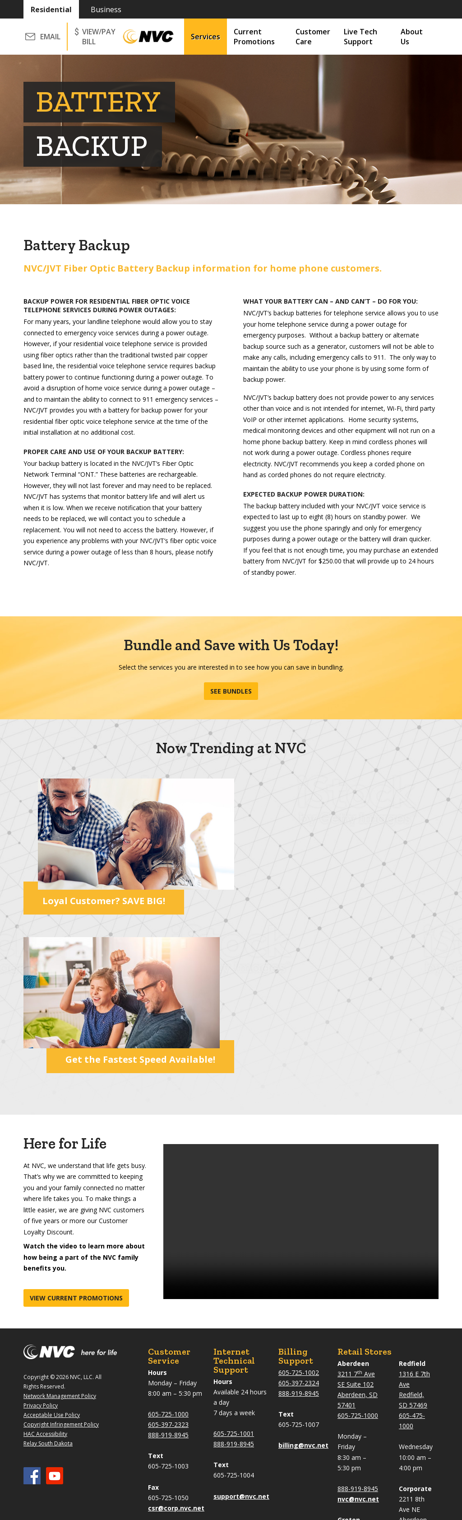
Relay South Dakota (48, 1281)
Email (50, 37)
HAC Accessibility (45, 1272)
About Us (412, 37)
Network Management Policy (59, 1234)
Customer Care (313, 37)
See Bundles (231, 691)
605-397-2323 (168, 1262)
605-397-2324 (298, 1221)
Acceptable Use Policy (51, 1253)
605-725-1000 (168, 1252)
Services (205, 37)
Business (106, 9)
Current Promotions (254, 37)
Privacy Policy (40, 1244)
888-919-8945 (168, 1273)
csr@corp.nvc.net (176, 1346)
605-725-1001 (233, 1271)
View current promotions (76, 1136)
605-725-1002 (298, 1210)
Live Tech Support (360, 37)
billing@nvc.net (303, 1283)
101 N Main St (358, 1368)
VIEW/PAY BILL (99, 37)
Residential (51, 9)
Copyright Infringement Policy (61, 1263)
